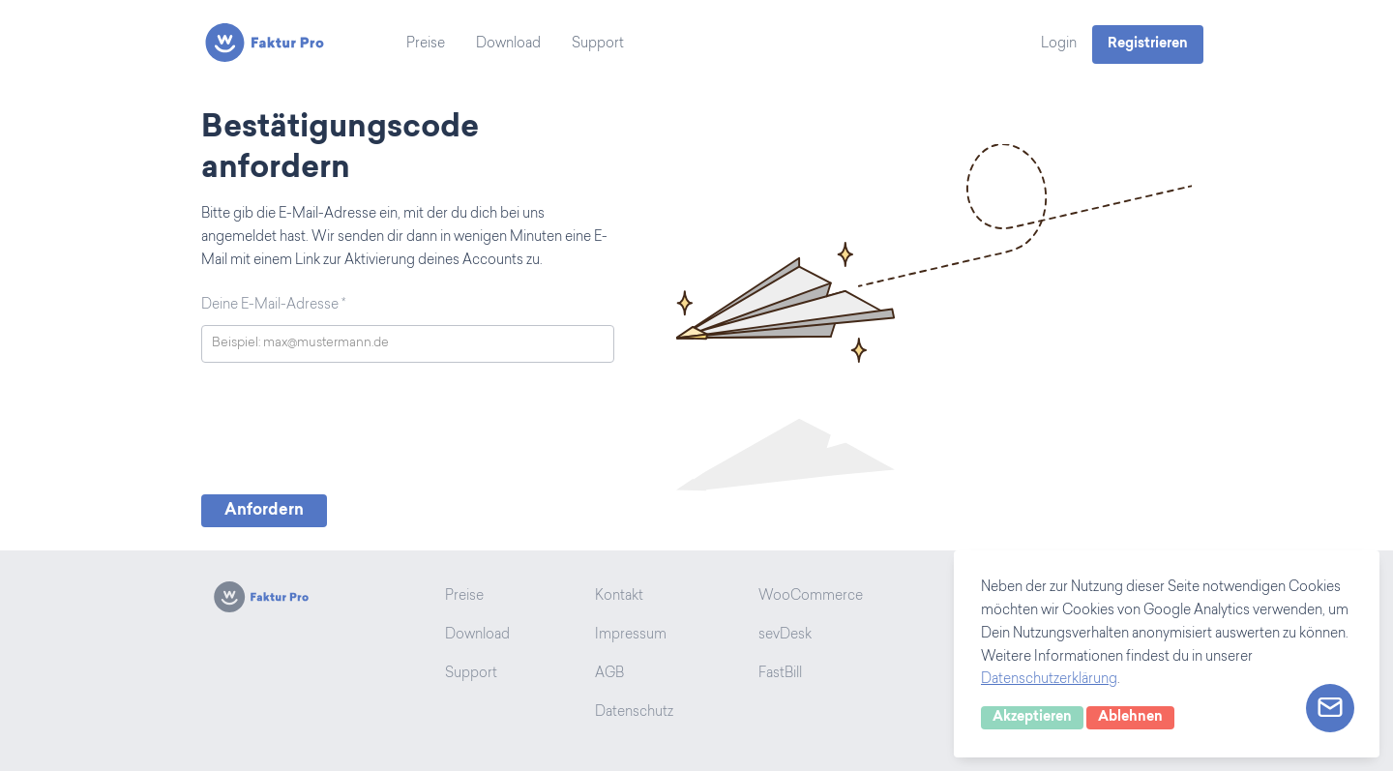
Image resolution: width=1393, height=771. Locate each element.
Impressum (631, 635)
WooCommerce (810, 597)
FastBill (780, 674)
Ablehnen (1130, 718)
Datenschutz (634, 713)
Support (598, 44)
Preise (425, 44)
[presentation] (348, 433)
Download (508, 44)
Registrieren (1148, 44)
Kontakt (619, 597)
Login (1059, 44)
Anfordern (264, 511)
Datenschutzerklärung (1049, 680)
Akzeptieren (1032, 718)
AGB (609, 674)
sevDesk (785, 635)
